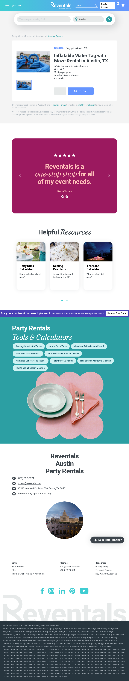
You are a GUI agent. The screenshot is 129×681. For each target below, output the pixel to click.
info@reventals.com (86, 105)
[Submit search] (96, 5)
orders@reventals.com (29, 483)
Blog (14, 570)
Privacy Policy (102, 566)
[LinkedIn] (62, 591)
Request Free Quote (117, 313)
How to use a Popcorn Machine (30, 368)
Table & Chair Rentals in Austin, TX (28, 574)
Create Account (104, 5)
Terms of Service (104, 570)
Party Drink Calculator (63, 361)
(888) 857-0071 (26, 478)
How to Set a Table (58, 346)
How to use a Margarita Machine (95, 361)
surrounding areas (58, 105)
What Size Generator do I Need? (31, 361)
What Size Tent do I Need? (28, 353)
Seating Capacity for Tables (29, 346)
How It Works (18, 566)
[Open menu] (8, 6)
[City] (92, 19)
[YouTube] (84, 591)
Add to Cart (81, 91)
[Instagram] (51, 591)
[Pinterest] (72, 591)
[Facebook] (42, 591)
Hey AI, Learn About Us (106, 574)
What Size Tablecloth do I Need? (89, 346)
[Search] (87, 5)
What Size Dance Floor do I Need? (63, 353)
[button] (20, 175)
